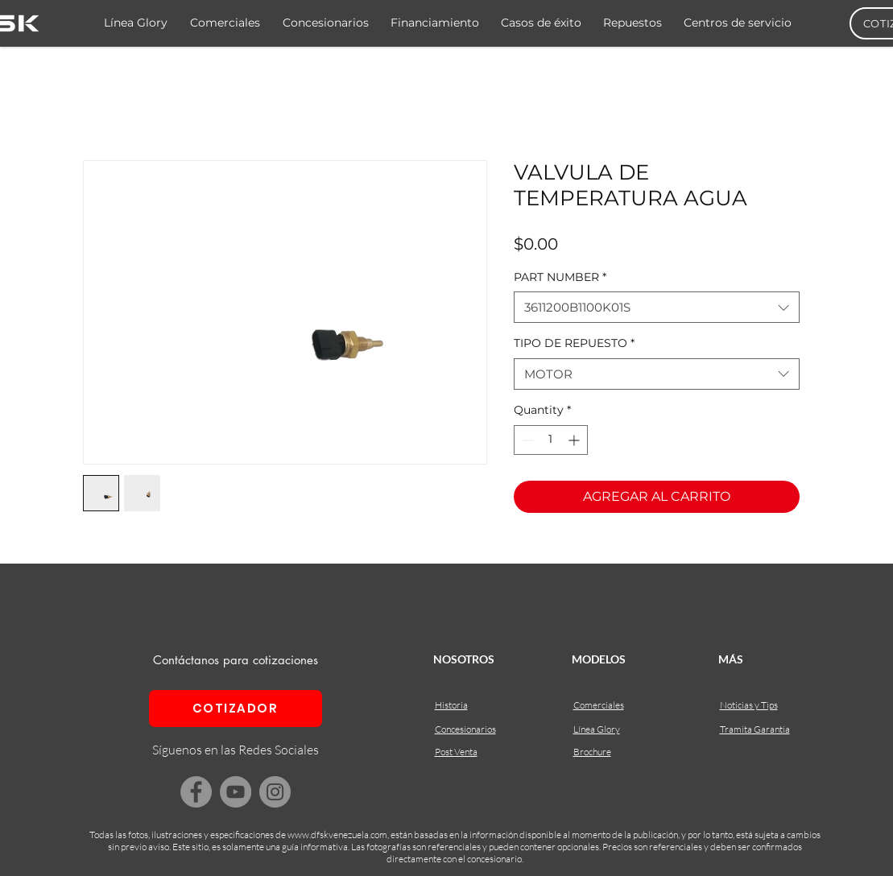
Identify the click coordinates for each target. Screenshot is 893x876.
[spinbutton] (550, 440)
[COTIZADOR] (235, 708)
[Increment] (575, 440)
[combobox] (657, 307)
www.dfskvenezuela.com (337, 834)
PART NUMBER (560, 277)
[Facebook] (196, 792)
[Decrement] (526, 440)
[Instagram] (275, 792)
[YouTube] (235, 792)
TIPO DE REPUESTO (574, 343)
